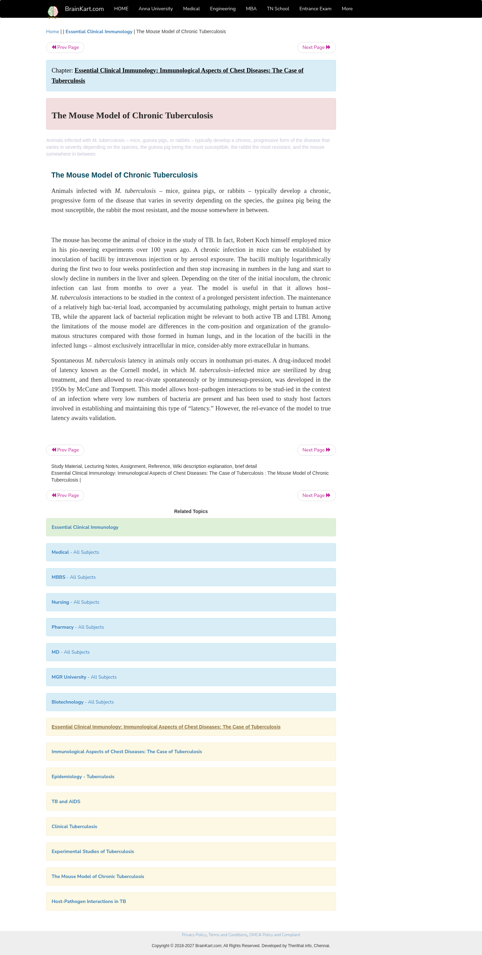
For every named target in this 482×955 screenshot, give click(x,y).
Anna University (156, 8)
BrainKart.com (84, 9)
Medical (191, 8)
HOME (121, 8)
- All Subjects (75, 552)
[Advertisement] (391, 130)
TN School (278, 8)
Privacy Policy (194, 935)
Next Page (317, 47)
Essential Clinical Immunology (99, 31)
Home (52, 31)
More (347, 8)
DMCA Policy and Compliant (275, 935)
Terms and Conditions (228, 935)
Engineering (223, 8)
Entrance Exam (315, 8)
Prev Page (65, 47)
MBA (251, 8)
